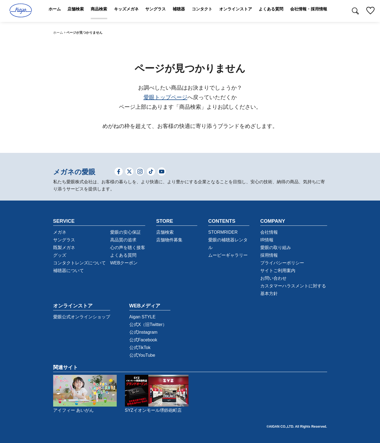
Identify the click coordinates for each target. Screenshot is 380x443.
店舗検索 (165, 232)
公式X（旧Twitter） (148, 324)
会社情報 (269, 232)
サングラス (64, 240)
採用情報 (269, 255)
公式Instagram (143, 332)
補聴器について (68, 270)
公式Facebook (143, 340)
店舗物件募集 (169, 240)
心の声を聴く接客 (127, 247)
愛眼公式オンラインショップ (81, 317)
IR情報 (266, 240)
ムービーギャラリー (228, 255)
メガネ (59, 232)
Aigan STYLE (142, 317)
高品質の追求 (123, 240)
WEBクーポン (124, 263)
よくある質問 (123, 255)
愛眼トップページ (165, 97)
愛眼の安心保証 (125, 232)
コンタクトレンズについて (79, 263)
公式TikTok (140, 347)
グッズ (59, 255)
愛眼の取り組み (275, 247)
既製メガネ (64, 247)
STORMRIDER (223, 232)
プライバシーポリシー (282, 263)
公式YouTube (142, 355)
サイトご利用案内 (277, 270)
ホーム (58, 33)
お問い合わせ (273, 278)
